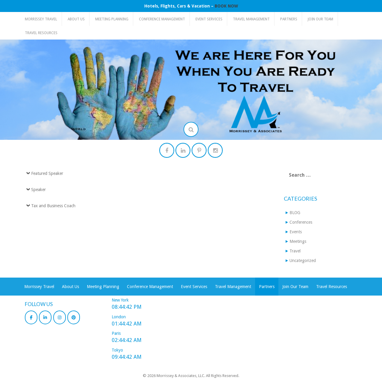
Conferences (300, 222)
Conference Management (162, 19)
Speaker (38, 189)
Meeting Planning (111, 19)
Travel (295, 251)
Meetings (297, 241)
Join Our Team (320, 19)
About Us (76, 19)
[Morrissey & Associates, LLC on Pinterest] (73, 317)
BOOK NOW (226, 6)
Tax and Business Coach (53, 205)
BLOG (294, 212)
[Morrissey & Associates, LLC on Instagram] (59, 317)
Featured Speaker (47, 173)
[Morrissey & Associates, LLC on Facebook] (31, 317)
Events (295, 231)
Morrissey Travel (41, 19)
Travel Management (251, 19)
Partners (288, 19)
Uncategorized (302, 260)
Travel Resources (41, 33)
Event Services (208, 19)
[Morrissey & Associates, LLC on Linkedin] (45, 317)
